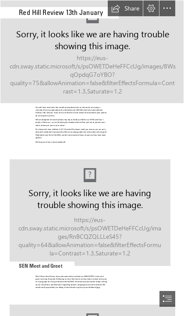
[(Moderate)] (92, 52)
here (98, 287)
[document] (92, 158)
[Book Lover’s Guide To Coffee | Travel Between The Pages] (92, 209)
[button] (125, 8)
